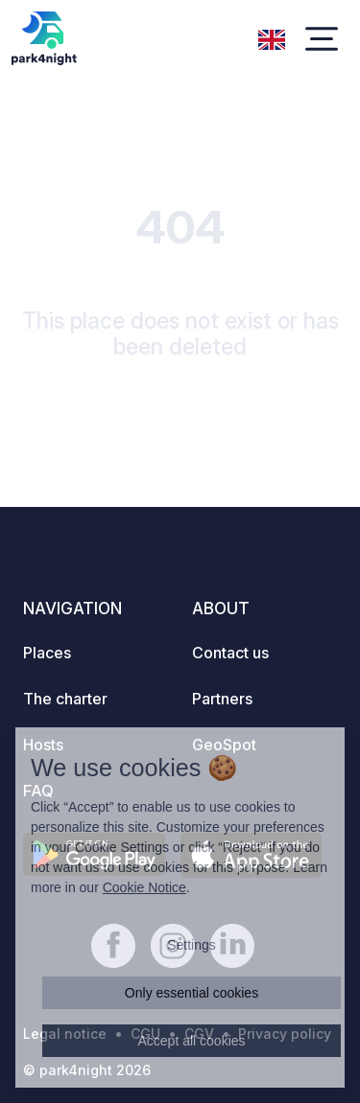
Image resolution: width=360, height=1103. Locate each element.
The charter (65, 698)
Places (47, 652)
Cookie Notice (144, 887)
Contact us (230, 652)
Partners (222, 698)
